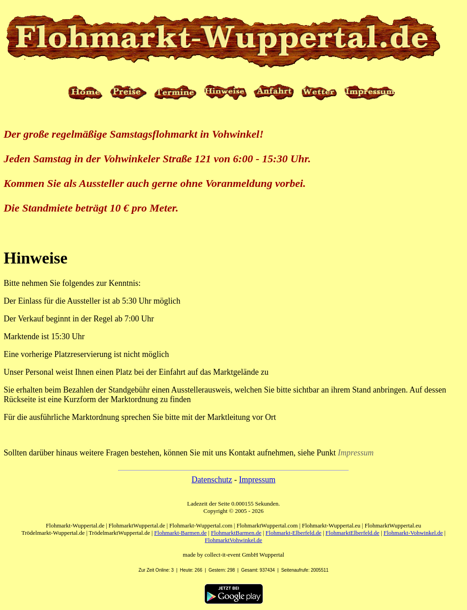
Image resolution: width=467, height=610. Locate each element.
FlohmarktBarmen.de (236, 532)
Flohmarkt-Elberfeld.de (293, 532)
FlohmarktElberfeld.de (352, 532)
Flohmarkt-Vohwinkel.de (413, 532)
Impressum (257, 479)
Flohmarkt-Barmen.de (180, 532)
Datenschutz (212, 479)
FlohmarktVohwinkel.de (233, 540)
